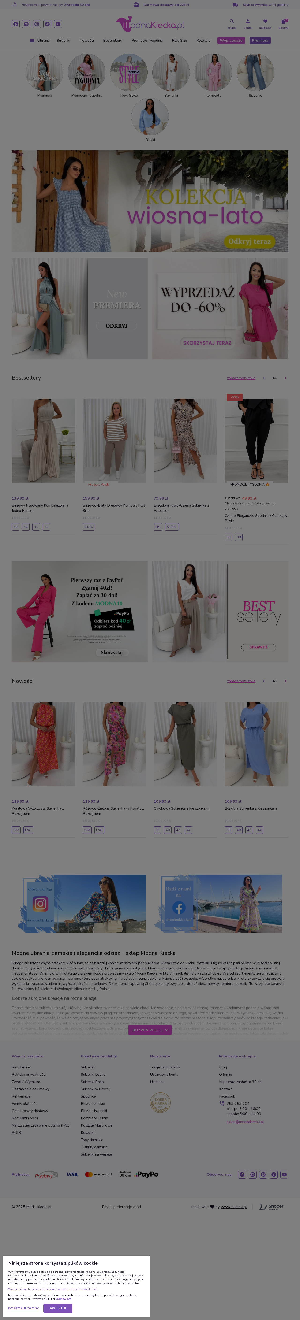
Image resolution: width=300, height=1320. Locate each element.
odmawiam (63, 1299)
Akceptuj (58, 1308)
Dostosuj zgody (23, 1308)
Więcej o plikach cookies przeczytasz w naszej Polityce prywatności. (53, 1289)
